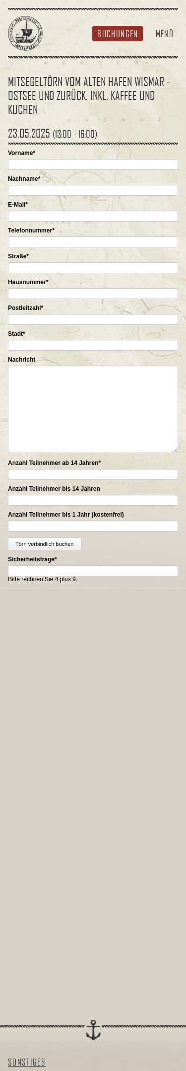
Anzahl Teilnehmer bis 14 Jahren (54, 489)
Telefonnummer (31, 230)
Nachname (24, 179)
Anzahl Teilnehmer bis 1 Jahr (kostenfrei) (66, 515)
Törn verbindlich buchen (44, 544)
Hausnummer (28, 282)
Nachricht (21, 360)
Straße (18, 256)
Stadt (16, 334)
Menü (165, 33)
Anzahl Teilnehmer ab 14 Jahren (54, 463)
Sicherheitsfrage (32, 559)
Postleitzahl (25, 308)
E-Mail (18, 205)
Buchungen (117, 33)
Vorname (21, 153)
